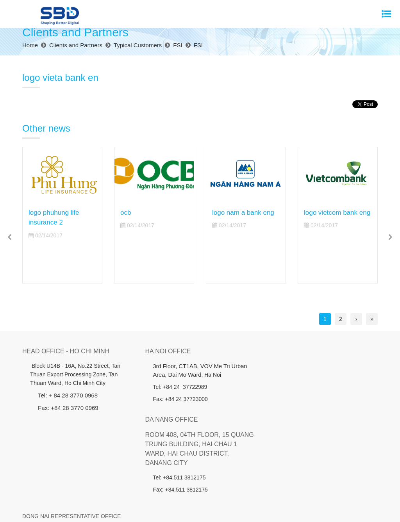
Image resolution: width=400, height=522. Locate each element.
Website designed (175, 510)
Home (46, 495)
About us (71, 495)
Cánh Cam (216, 510)
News (291, 495)
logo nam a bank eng (243, 212)
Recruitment (320, 495)
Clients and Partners (198, 495)
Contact (351, 495)
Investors (155, 495)
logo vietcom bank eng (337, 212)
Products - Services (113, 495)
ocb (125, 212)
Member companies (254, 495)
